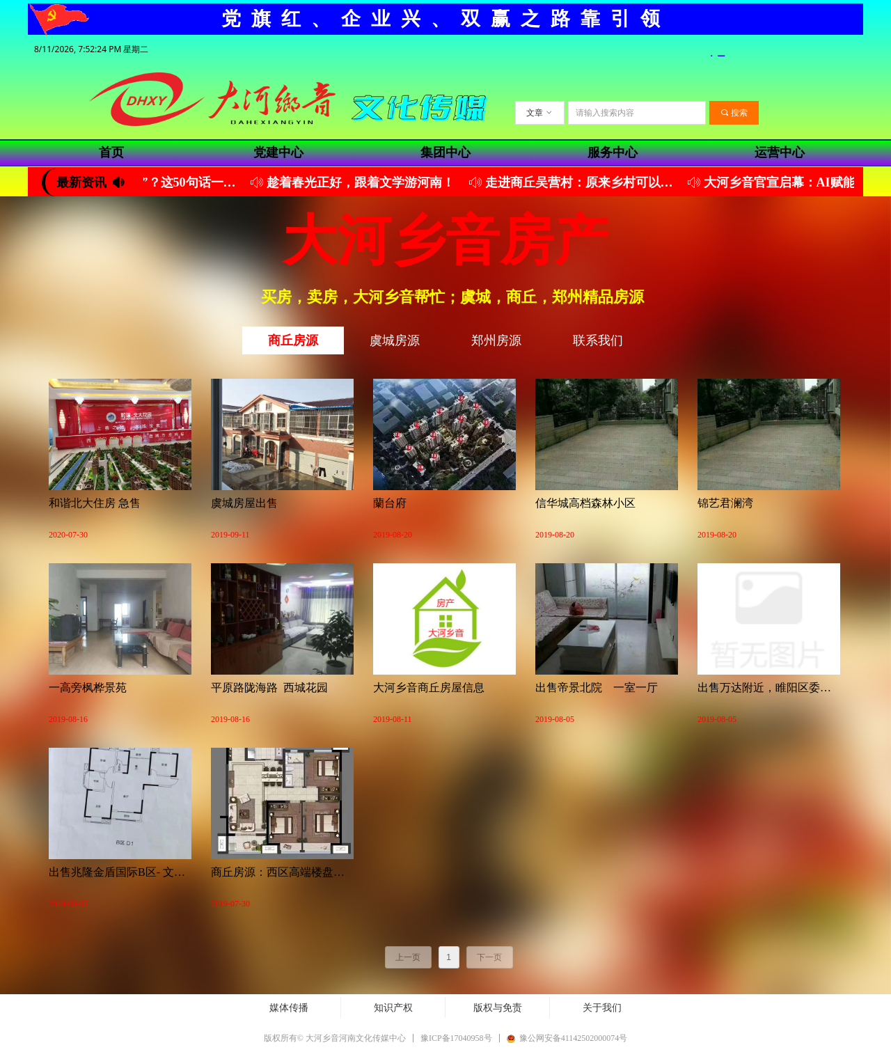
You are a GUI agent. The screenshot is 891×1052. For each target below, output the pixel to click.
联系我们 (598, 340)
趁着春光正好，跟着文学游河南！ (367, 182)
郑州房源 (496, 340)
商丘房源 (293, 340)
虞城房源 (395, 340)
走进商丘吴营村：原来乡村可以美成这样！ (587, 182)
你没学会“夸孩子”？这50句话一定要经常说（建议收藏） (150, 182)
